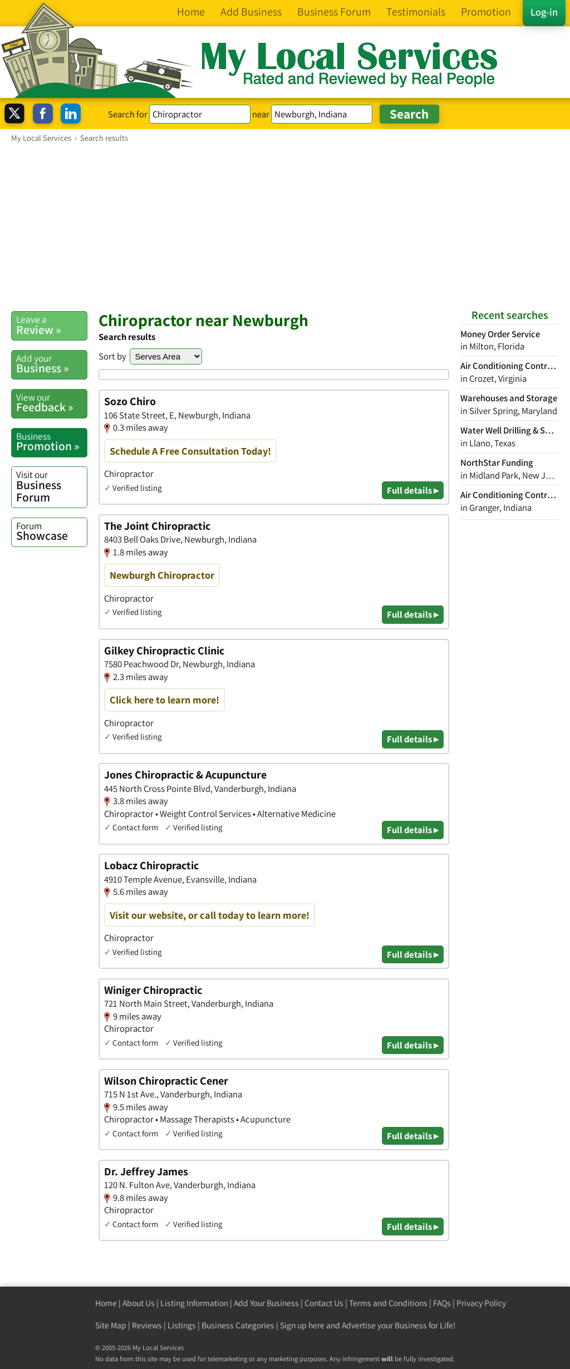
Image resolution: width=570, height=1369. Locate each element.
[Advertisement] (285, 226)
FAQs (442, 1303)
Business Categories (238, 1325)
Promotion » (51, 442)
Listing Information (194, 1303)
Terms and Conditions (388, 1303)
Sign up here (302, 1325)
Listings (182, 1325)
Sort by (112, 356)
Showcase (51, 531)
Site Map (110, 1325)
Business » (51, 364)
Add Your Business (266, 1303)
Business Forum (51, 486)
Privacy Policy (481, 1303)
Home (106, 1303)
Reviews (147, 1325)
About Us (138, 1303)
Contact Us (323, 1303)
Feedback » (51, 403)
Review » (51, 325)
